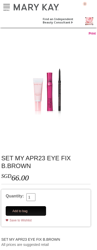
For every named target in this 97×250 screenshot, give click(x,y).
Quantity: (15, 196)
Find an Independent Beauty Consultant (58, 20)
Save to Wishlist (21, 220)
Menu (6, 6)
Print (92, 33)
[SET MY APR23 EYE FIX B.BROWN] (48, 89)
